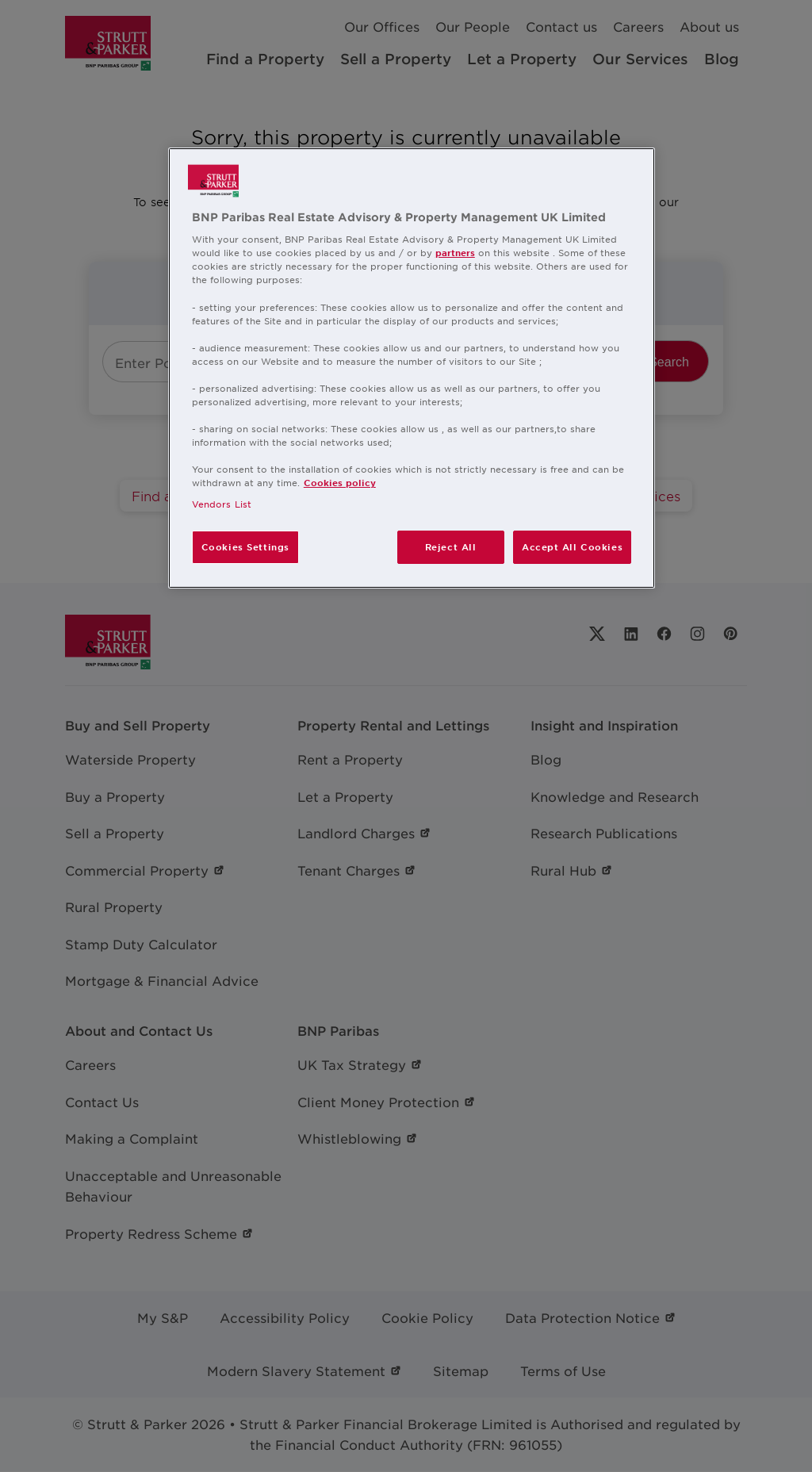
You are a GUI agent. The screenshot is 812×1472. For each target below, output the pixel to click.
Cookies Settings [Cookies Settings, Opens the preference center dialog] (245, 546)
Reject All (451, 546)
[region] (411, 368)
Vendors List (221, 503)
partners (455, 252)
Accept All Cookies (572, 546)
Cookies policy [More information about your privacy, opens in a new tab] (340, 482)
